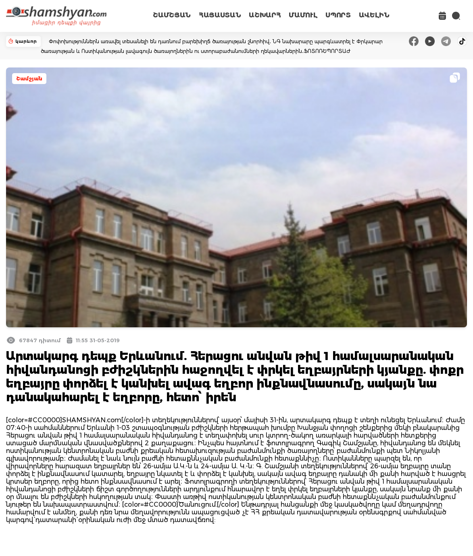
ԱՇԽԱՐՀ (265, 15)
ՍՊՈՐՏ (337, 15)
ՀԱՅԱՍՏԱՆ (220, 15)
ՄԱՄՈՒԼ (303, 15)
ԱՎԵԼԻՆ (374, 15)
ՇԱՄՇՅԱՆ (172, 15)
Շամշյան (29, 79)
